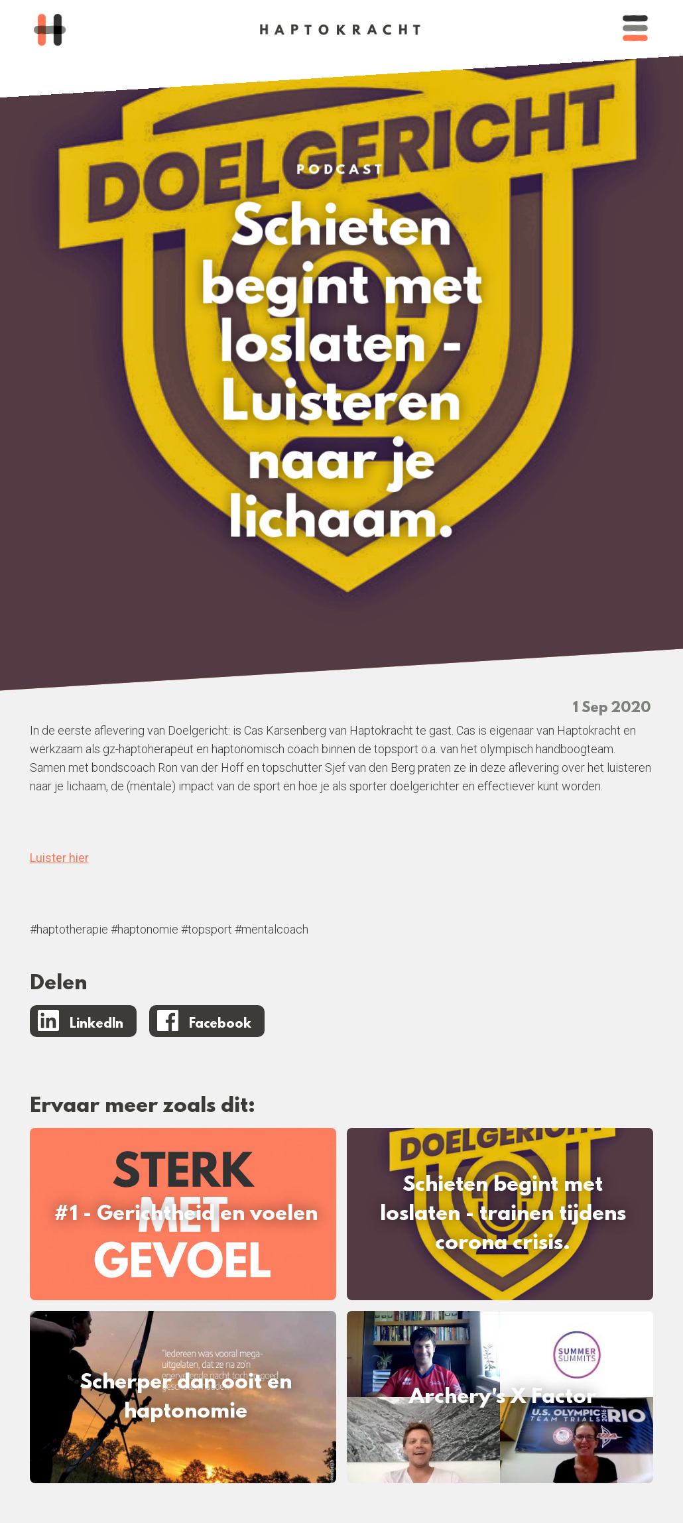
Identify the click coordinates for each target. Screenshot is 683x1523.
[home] (50, 30)
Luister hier (59, 858)
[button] (635, 30)
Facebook (220, 1024)
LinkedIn (96, 1024)
